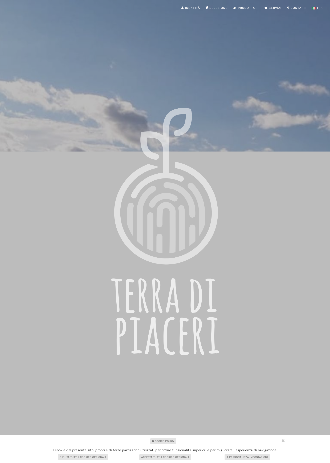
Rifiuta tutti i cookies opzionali (83, 457)
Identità (190, 7)
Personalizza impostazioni (247, 457)
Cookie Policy (163, 441)
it (317, 8)
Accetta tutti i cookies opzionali (165, 457)
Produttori (246, 7)
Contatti (296, 7)
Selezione (217, 7)
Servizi (273, 7)
